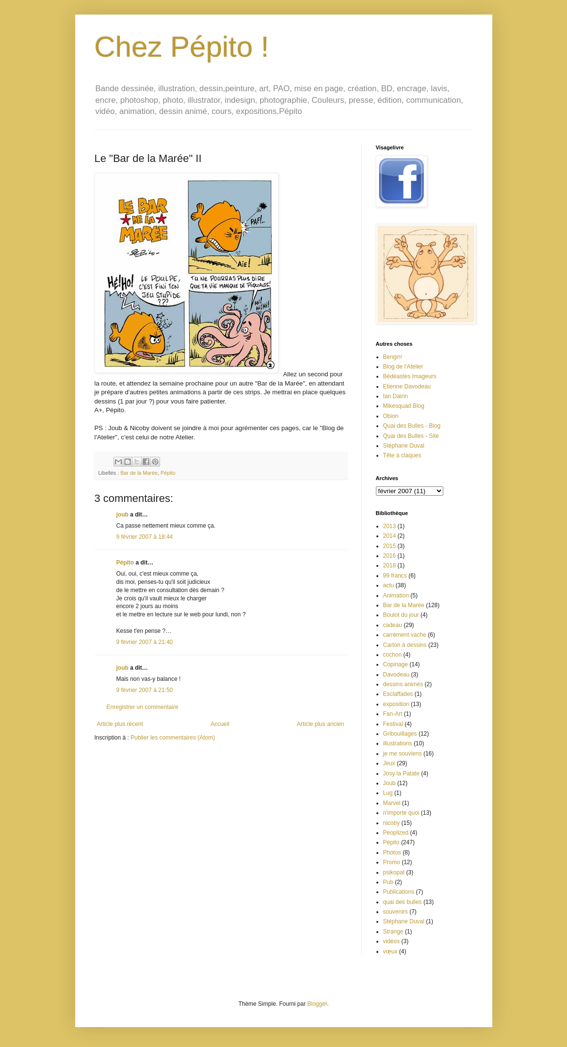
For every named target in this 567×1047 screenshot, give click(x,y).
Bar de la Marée (139, 473)
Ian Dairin (395, 396)
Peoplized (396, 832)
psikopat (394, 872)
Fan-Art (393, 713)
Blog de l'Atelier (403, 366)
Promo (391, 862)
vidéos (391, 941)
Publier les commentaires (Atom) (172, 737)
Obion (391, 416)
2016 (389, 555)
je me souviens (402, 753)
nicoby (391, 823)
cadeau (392, 625)
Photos (392, 852)
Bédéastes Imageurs (410, 376)
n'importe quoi (401, 812)
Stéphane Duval (403, 445)
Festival (393, 724)
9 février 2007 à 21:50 (144, 690)
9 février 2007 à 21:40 (144, 642)
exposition (396, 704)
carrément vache (404, 634)
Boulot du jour (401, 615)
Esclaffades (398, 694)
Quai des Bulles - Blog (412, 425)
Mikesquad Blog (403, 406)
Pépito (168, 473)
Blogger (317, 1003)
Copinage (395, 664)
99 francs (395, 575)
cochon (392, 654)
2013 (389, 526)
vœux (390, 951)
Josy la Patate (401, 773)
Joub (389, 783)
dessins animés (403, 684)
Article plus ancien (320, 724)
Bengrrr (393, 357)
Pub (388, 882)
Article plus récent (120, 724)
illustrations (397, 743)
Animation (396, 595)
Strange (393, 931)
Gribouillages (400, 733)
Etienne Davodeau (407, 386)
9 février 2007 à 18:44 (144, 536)
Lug (388, 792)
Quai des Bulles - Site (411, 436)
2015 (389, 546)
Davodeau (396, 674)
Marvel (392, 803)
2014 (389, 535)
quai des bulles (402, 902)
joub (122, 514)
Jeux (389, 763)
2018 (389, 565)
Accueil (220, 724)
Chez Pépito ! (182, 47)
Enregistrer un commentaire (142, 707)
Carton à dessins (405, 645)
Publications (399, 891)
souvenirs (395, 911)
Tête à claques (402, 455)
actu (388, 585)
